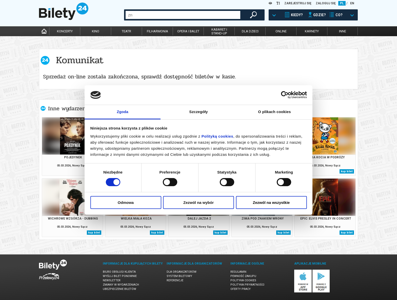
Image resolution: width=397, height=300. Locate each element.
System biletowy (179, 276)
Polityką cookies (217, 136)
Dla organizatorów (181, 271)
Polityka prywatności (247, 284)
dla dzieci (250, 31)
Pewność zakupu (243, 276)
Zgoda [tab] (122, 112)
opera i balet (188, 31)
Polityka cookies (243, 280)
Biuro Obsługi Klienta (119, 271)
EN (352, 3)
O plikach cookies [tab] (274, 112)
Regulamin (238, 271)
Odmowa (126, 202)
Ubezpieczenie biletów (119, 289)
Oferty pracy (240, 289)
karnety (312, 31)
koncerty (65, 31)
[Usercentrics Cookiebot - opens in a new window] (285, 95)
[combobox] (183, 14)
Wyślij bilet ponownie (120, 276)
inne (342, 31)
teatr (126, 31)
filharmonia (157, 31)
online (281, 31)
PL (342, 3)
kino (95, 31)
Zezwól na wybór (198, 202)
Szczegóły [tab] (198, 112)
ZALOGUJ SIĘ (326, 3)
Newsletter (112, 280)
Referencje (175, 280)
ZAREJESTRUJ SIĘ (297, 3)
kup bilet (347, 171)
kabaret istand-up (219, 31)
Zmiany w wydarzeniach (121, 284)
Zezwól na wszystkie (271, 202)
